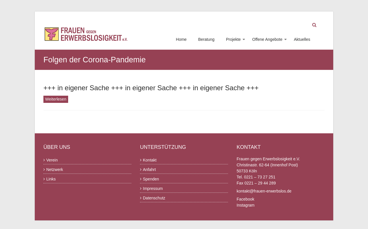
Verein (52, 160)
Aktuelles (302, 39)
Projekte (233, 39)
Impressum (153, 188)
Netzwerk (54, 169)
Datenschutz (154, 198)
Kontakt (149, 160)
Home (181, 39)
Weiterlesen (55, 99)
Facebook (245, 199)
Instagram (245, 205)
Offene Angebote (267, 39)
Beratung (206, 39)
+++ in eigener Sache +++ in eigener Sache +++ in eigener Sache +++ (151, 88)
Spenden (151, 179)
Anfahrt (149, 169)
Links (51, 179)
